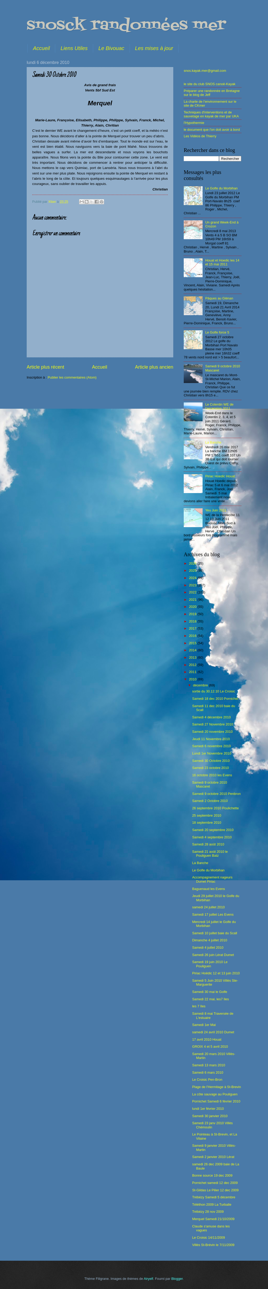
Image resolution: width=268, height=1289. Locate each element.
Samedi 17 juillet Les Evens (212, 914)
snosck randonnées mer (126, 25)
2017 (193, 628)
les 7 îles (198, 1006)
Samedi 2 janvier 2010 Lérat (213, 1157)
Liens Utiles (73, 48)
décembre (201, 685)
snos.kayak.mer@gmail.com (205, 71)
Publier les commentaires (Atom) (72, 377)
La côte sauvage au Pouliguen (214, 1094)
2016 (193, 636)
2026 (193, 563)
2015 (193, 643)
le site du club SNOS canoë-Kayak (210, 84)
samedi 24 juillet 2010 (208, 907)
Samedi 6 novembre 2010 (211, 746)
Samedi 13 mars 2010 (208, 1065)
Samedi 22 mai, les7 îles (210, 999)
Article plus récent (45, 367)
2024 (193, 578)
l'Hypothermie (194, 123)
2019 (193, 614)
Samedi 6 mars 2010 (207, 1072)
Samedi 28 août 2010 (208, 844)
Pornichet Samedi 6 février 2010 (216, 1101)
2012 (193, 665)
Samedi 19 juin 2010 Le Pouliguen (209, 964)
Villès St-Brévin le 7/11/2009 (213, 1245)
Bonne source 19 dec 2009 (212, 1175)
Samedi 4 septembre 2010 (212, 837)
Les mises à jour (154, 48)
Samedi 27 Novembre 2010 (212, 724)
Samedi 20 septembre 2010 (212, 830)
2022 (193, 592)
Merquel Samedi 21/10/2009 (213, 1219)
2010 (193, 679)
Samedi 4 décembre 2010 (211, 717)
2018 (193, 621)
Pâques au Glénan (219, 298)
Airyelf (148, 1279)
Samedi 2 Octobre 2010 (210, 801)
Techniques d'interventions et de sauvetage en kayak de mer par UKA (211, 114)
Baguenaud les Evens (208, 889)
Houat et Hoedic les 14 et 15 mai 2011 (222, 262)
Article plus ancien (154, 367)
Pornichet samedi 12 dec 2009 (215, 1183)
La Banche (213, 442)
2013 (193, 657)
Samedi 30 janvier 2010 (209, 1116)
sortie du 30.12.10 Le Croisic (213, 691)
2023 (193, 585)
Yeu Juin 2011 (215, 510)
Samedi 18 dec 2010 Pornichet (215, 699)
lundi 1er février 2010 (208, 1109)
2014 (193, 650)
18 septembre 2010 (206, 822)
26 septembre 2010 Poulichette (215, 808)
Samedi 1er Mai (204, 1025)
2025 (193, 570)
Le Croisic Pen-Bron (207, 1080)
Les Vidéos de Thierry (200, 136)
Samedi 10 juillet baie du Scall (214, 933)
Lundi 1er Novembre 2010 (211, 753)
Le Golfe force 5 (217, 332)
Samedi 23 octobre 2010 (210, 768)
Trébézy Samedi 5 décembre (213, 1197)
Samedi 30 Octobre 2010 (211, 761)
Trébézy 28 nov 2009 (208, 1212)
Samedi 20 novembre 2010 (212, 732)
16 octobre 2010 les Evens (212, 775)
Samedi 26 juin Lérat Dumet (213, 955)
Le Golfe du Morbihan (221, 188)
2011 (193, 672)
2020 (193, 607)
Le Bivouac (111, 48)
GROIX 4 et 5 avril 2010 (210, 1046)
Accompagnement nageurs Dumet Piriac (212, 879)
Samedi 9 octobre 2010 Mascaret (209, 784)
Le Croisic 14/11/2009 (208, 1237)
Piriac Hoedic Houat (220, 476)
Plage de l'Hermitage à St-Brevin (216, 1087)
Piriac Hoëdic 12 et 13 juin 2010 (216, 973)
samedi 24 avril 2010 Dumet (213, 1032)
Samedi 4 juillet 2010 (208, 947)
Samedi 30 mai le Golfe (209, 992)
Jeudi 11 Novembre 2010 (211, 739)
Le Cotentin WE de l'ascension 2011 (219, 406)
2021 (193, 600)
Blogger (177, 1279)
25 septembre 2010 (206, 815)
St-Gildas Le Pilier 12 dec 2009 (215, 1190)
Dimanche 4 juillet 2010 (209, 940)
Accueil (41, 48)
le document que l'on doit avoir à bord (212, 130)
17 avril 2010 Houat (206, 1039)
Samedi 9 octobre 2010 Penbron (216, 794)
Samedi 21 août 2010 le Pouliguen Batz (210, 853)
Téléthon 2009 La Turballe (211, 1204)
